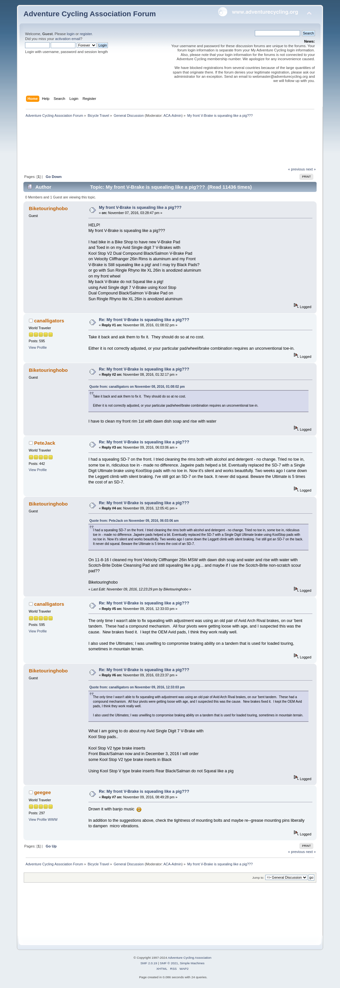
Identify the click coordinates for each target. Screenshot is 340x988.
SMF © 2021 (169, 963)
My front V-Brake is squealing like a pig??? (140, 207)
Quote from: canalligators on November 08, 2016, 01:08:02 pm (137, 386)
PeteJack (44, 443)
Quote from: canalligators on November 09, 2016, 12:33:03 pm (137, 687)
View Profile (38, 347)
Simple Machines (192, 963)
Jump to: (258, 877)
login (71, 34)
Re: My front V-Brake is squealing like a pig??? (144, 320)
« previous (296, 169)
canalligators (49, 320)
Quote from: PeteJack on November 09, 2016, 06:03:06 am (134, 520)
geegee (42, 792)
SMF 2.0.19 (148, 963)
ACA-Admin (172, 115)
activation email (67, 39)
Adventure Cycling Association (189, 957)
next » (311, 169)
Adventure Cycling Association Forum (89, 14)
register (86, 34)
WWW (53, 819)
